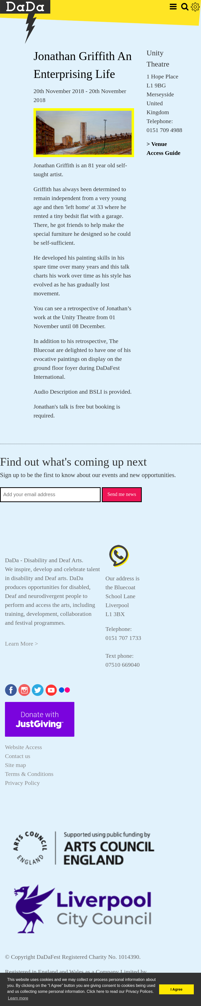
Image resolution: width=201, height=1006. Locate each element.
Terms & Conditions (29, 774)
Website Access (23, 747)
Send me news (122, 494)
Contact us (17, 756)
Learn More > (21, 643)
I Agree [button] (176, 989)
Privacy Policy (22, 783)
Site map (15, 765)
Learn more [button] (18, 998)
